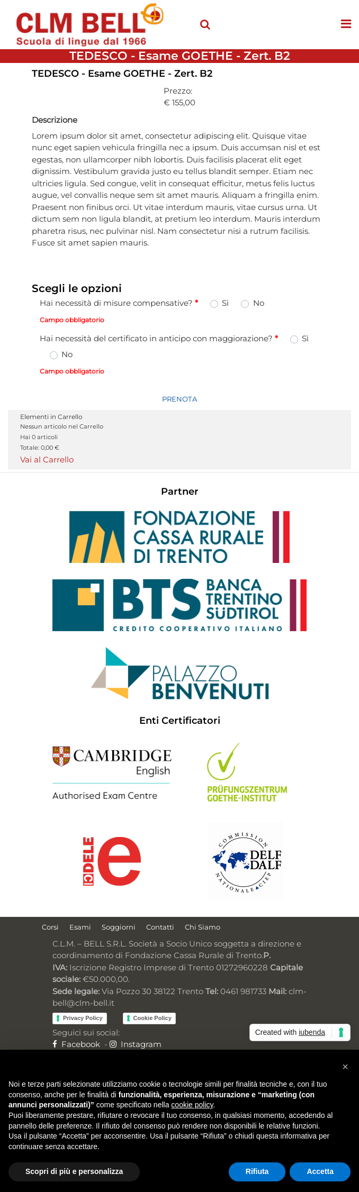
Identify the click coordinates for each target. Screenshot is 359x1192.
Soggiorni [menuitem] (119, 927)
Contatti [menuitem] (160, 927)
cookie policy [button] (192, 1104)
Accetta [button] (320, 1171)
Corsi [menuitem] (50, 927)
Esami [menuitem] (80, 927)
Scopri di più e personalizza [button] (74, 1171)
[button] (345, 1066)
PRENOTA (179, 399)
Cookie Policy (152, 1018)
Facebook (76, 1044)
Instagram (135, 1044)
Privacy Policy (83, 1018)
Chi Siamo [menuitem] (202, 927)
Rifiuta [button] (257, 1171)
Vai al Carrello (47, 459)
